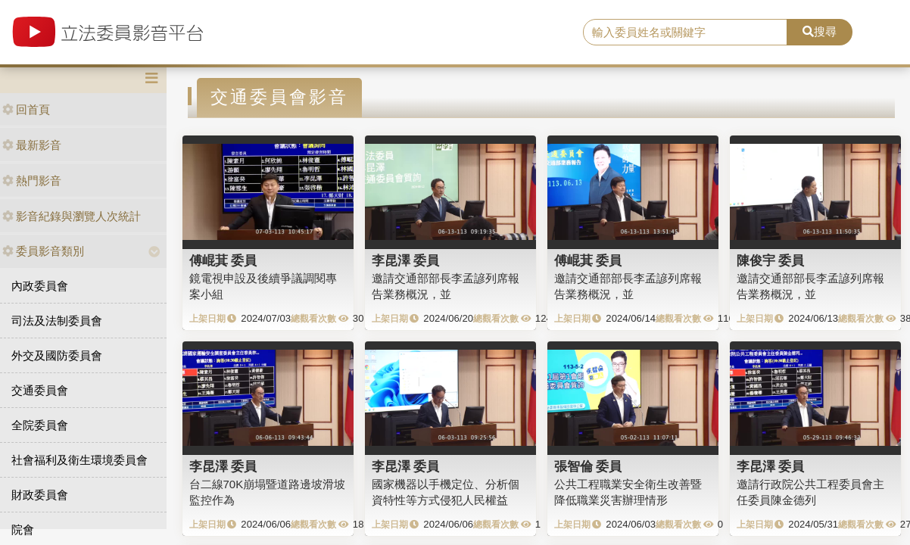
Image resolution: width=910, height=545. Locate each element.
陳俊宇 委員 (771, 260)
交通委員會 (39, 390)
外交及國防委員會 (56, 355)
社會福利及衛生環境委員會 (79, 459)
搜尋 (819, 31)
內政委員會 (39, 285)
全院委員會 (39, 425)
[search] (685, 32)
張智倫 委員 (588, 466)
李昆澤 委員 (406, 260)
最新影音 (31, 145)
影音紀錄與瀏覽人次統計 (71, 216)
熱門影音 (31, 180)
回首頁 (26, 109)
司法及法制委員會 (56, 320)
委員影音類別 (43, 250)
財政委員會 (39, 494)
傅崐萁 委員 (223, 260)
